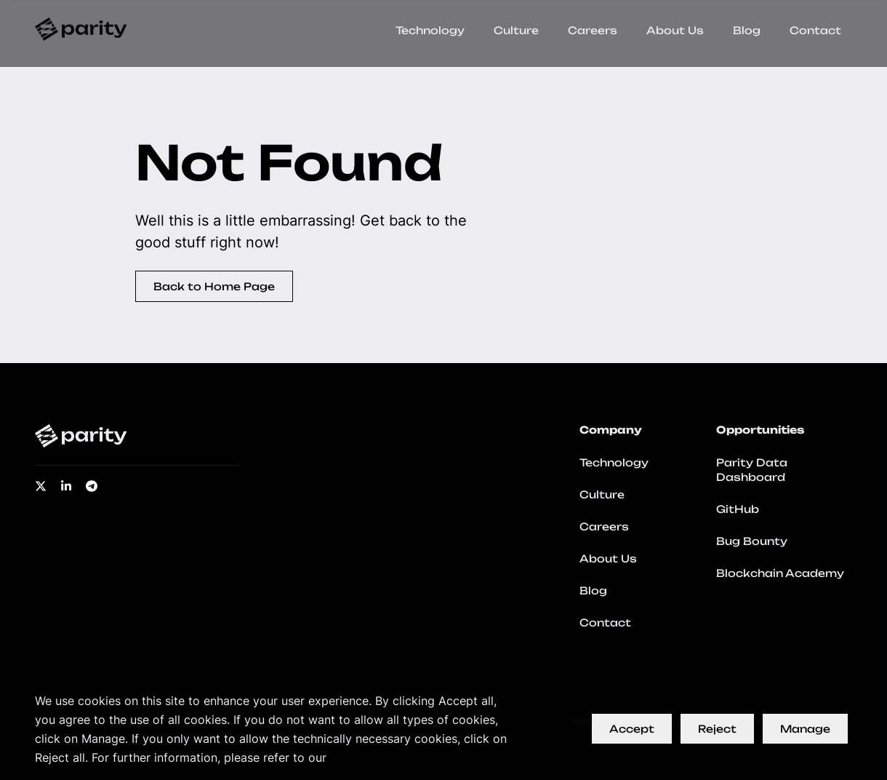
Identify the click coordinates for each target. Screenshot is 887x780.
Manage (805, 729)
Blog (746, 30)
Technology (430, 30)
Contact (815, 30)
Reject (717, 729)
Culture (516, 30)
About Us (675, 30)
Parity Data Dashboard (751, 469)
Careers (592, 30)
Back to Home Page (214, 286)
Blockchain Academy (780, 573)
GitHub (737, 509)
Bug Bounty (751, 541)
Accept (631, 729)
